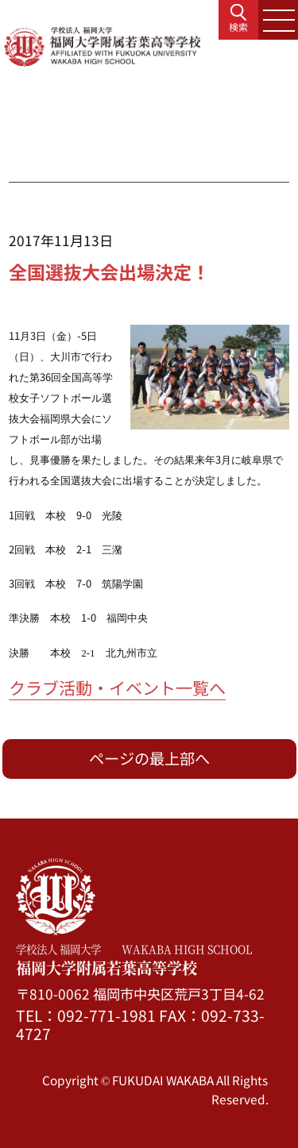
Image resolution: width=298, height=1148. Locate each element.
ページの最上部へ (149, 758)
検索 (238, 26)
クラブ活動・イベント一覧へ (117, 687)
